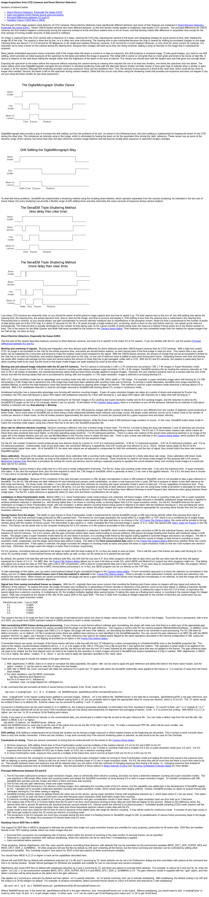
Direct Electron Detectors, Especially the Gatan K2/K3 (34, 12)
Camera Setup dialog (111, 328)
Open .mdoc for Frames (184, 523)
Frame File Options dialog (153, 541)
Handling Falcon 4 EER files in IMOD (26, 20)
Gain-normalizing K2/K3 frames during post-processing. (35, 15)
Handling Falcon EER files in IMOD (20, 822)
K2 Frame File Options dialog (155, 520)
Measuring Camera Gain (13, 461)
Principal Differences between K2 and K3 (28, 17)
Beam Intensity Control (115, 766)
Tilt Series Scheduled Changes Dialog (152, 766)
